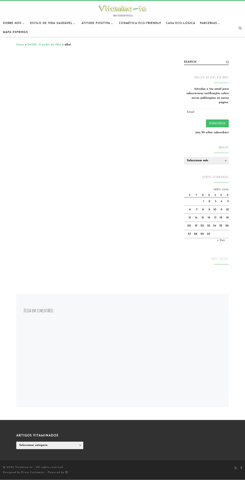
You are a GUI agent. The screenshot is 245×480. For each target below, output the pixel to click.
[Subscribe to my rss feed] (235, 468)
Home (20, 44)
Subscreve (217, 123)
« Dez (221, 240)
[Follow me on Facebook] (241, 468)
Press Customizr (33, 472)
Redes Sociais (220, 259)
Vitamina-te (24, 467)
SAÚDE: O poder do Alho (44, 44)
